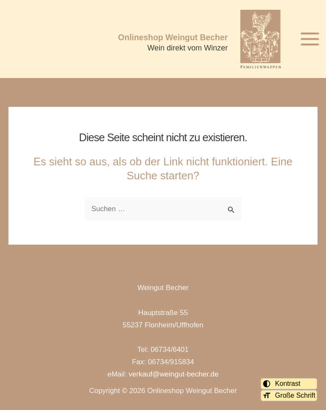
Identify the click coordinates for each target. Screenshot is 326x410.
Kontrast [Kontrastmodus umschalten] (281, 383)
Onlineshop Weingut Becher (173, 37)
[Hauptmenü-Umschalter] (310, 39)
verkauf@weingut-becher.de (174, 374)
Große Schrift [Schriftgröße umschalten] (288, 395)
